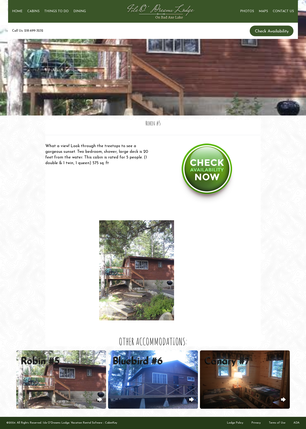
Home (17, 11)
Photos (247, 11)
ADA (296, 422)
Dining (79, 11)
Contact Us (283, 11)
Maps (263, 11)
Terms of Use (277, 422)
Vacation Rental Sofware (86, 422)
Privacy (256, 422)
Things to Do (56, 11)
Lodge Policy (235, 422)
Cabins (33, 11)
